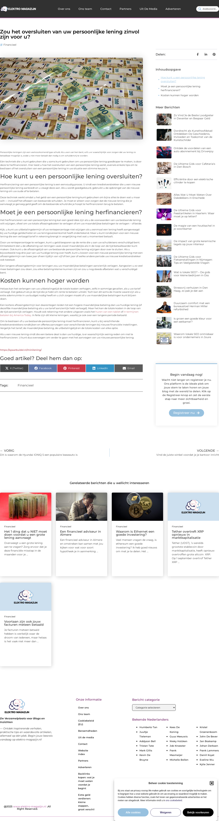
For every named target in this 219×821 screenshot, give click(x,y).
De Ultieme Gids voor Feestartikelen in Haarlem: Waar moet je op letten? (194, 213)
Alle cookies (133, 814)
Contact (105, 9)
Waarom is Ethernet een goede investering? (135, 533)
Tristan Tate (146, 745)
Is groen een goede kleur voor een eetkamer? (193, 320)
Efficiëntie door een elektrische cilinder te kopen (193, 181)
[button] (212, 785)
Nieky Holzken (178, 741)
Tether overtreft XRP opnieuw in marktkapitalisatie (188, 535)
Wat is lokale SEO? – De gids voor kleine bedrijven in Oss (192, 274)
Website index (83, 752)
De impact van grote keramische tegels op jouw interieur (195, 242)
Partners (125, 9)
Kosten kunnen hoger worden (180, 95)
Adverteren (173, 9)
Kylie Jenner (207, 764)
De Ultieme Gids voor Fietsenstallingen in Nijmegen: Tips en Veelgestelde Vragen (193, 260)
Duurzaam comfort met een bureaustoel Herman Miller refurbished (192, 306)
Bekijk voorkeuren (198, 814)
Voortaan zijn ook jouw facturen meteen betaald (24, 623)
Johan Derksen (209, 745)
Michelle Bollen (179, 759)
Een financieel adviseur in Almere (80, 533)
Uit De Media (148, 9)
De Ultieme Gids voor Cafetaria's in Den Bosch (194, 165)
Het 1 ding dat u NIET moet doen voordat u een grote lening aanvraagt (25, 535)
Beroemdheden (87, 730)
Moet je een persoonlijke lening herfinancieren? (180, 88)
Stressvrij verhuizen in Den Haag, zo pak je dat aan (191, 289)
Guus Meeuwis (179, 736)
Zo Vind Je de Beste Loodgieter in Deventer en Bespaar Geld (194, 117)
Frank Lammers (209, 750)
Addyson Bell (147, 741)
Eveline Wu (207, 759)
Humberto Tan (148, 727)
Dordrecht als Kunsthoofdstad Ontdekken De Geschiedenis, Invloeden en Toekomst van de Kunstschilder (193, 135)
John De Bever (209, 736)
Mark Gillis (145, 750)
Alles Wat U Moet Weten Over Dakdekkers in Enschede (193, 196)
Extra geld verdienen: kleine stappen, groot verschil (86, 802)
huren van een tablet (107, 311)
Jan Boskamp (208, 741)
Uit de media (86, 737)
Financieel (9, 44)
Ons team (85, 9)
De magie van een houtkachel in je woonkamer (194, 227)
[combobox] (207, 9)
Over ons (64, 9)
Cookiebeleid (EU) (86, 722)
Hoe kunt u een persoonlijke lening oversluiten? (183, 79)
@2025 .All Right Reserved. (27, 807)
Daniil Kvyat (207, 755)
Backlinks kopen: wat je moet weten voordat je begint (86, 781)
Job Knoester (178, 745)
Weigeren (165, 814)
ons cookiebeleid (174, 802)
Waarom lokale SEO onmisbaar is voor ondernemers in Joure (194, 335)
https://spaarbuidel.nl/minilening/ (21, 350)
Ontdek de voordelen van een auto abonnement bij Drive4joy (194, 150)
